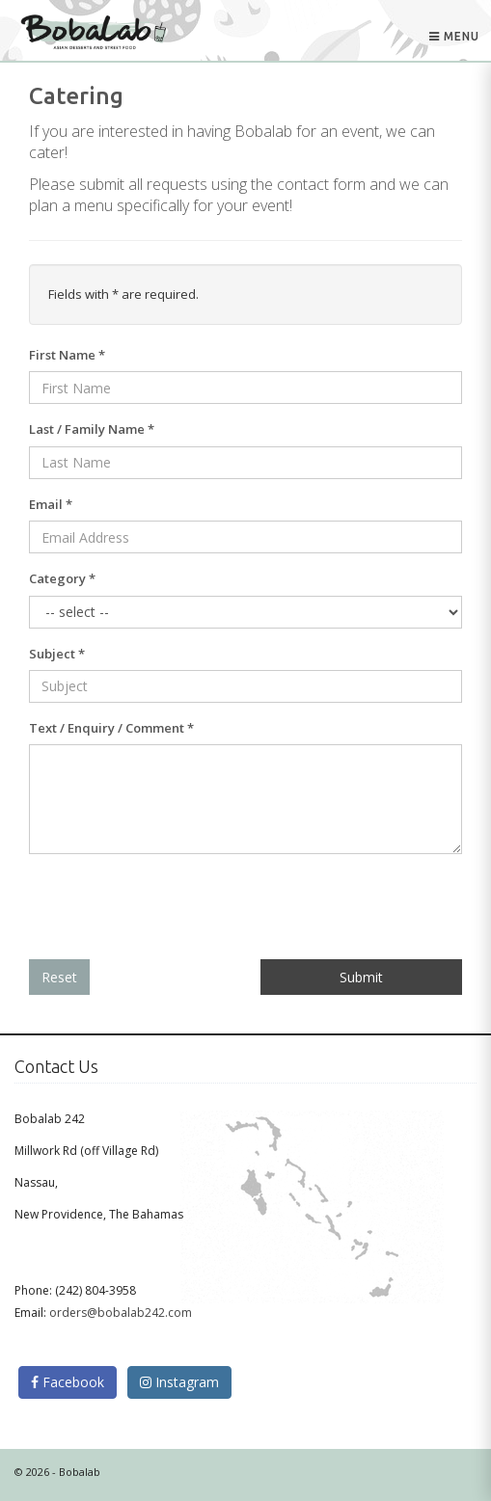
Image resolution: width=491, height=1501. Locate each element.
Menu (454, 34)
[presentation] (175, 907)
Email (50, 504)
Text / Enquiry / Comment (111, 728)
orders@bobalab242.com (120, 1312)
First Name (67, 354)
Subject (57, 653)
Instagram (179, 1382)
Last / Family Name (91, 429)
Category (62, 578)
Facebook (67, 1382)
